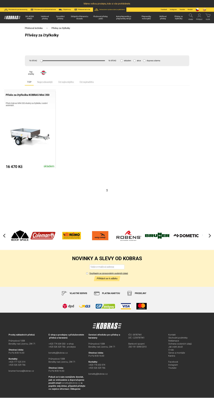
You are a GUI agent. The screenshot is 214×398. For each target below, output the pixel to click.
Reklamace (173, 341)
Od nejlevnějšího (66, 82)
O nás (171, 350)
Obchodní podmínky (178, 338)
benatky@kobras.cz (58, 353)
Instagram (173, 9)
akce (139, 61)
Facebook (164, 9)
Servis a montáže (176, 353)
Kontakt (172, 335)
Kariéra (171, 356)
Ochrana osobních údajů (180, 344)
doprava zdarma (153, 61)
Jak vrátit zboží (175, 347)
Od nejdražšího (87, 82)
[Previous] (4, 236)
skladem (127, 61)
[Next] (209, 236)
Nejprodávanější (45, 82)
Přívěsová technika (34, 28)
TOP (29, 82)
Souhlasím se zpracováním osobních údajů (108, 274)
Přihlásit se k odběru (107, 278)
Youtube (182, 9)
